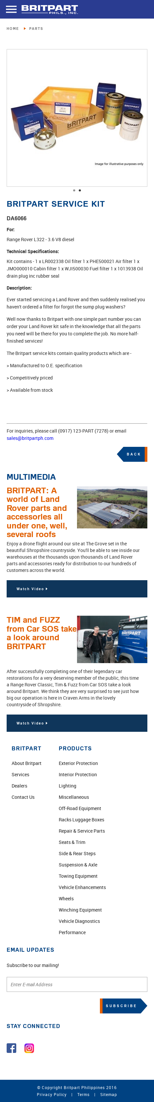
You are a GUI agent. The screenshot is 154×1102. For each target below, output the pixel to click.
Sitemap (108, 1094)
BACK (134, 454)
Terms (83, 1094)
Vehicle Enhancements (82, 887)
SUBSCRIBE (121, 1006)
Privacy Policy (52, 1094)
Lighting (67, 786)
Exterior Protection (78, 763)
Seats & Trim (72, 842)
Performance (72, 932)
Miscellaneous (74, 797)
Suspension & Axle (78, 864)
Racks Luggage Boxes (81, 819)
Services (20, 774)
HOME (13, 29)
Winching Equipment (80, 910)
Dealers (19, 786)
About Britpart (26, 763)
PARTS (36, 29)
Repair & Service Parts (82, 831)
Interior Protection (78, 774)
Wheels (66, 898)
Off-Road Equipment (80, 808)
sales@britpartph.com (30, 438)
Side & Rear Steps (77, 853)
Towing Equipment (78, 876)
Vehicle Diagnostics (79, 921)
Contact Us (23, 797)
